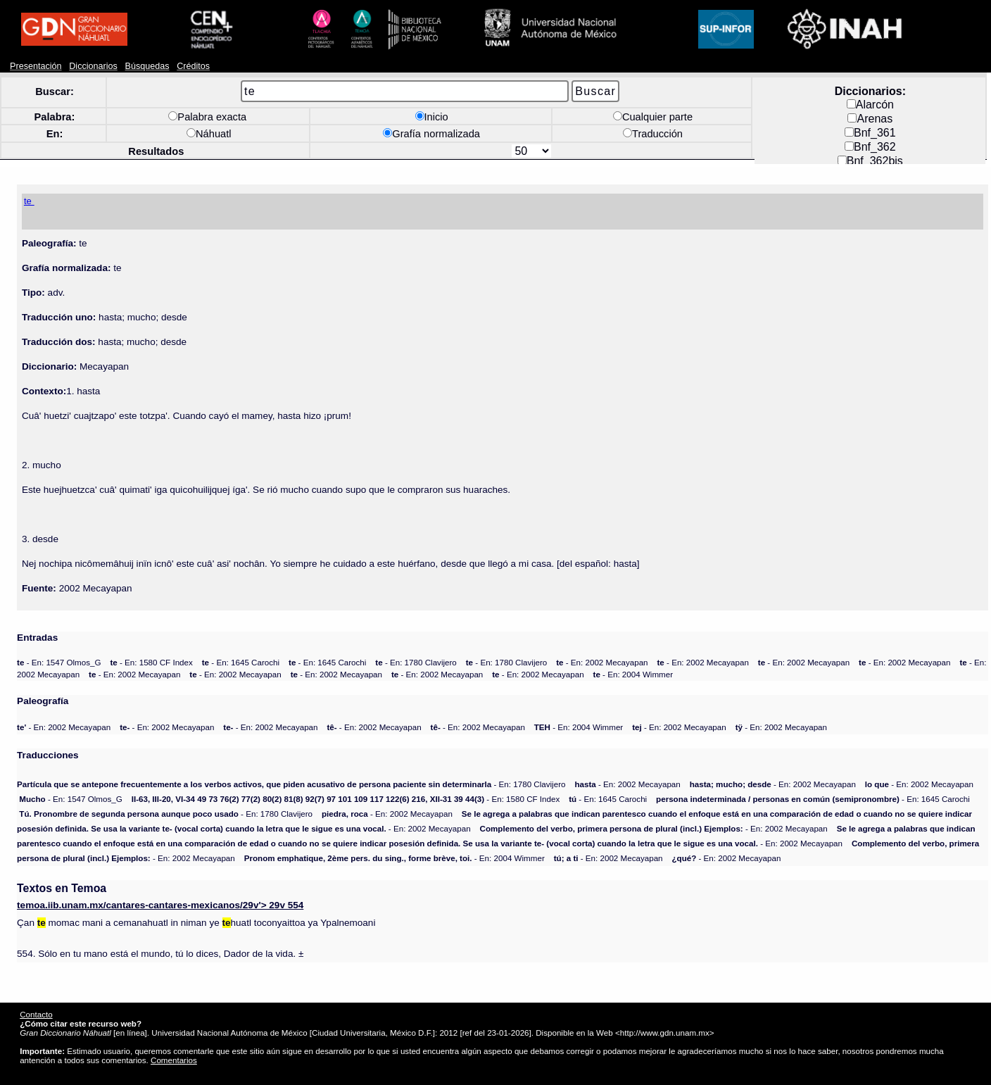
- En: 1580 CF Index (151, 662)
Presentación (35, 66)
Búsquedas (147, 66)
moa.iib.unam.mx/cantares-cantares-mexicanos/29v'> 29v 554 (160, 905)
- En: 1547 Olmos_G (59, 662)
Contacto (36, 1014)
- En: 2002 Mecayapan (602, 662)
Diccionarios (93, 66)
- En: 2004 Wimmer (633, 674)
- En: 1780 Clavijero (416, 662)
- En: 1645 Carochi (240, 662)
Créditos (193, 66)
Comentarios (174, 1060)
